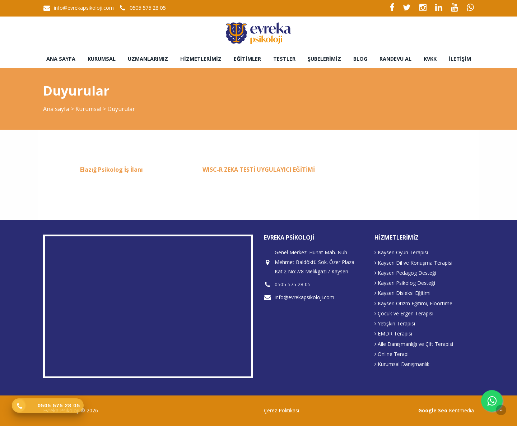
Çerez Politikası (281, 410)
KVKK (430, 58)
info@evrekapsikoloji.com (84, 7)
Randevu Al (395, 58)
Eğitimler (247, 58)
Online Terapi (391, 354)
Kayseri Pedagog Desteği (405, 272)
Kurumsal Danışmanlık (401, 364)
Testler (284, 58)
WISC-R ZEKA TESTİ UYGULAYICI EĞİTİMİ (258, 169)
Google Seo (432, 410)
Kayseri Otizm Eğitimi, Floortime (413, 303)
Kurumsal (102, 58)
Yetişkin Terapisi (394, 323)
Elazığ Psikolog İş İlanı (111, 169)
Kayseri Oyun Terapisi (401, 252)
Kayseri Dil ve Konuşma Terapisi (413, 262)
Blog (360, 58)
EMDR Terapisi (393, 333)
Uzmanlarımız (148, 58)
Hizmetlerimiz (201, 58)
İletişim (460, 58)
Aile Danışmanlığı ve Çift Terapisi (413, 344)
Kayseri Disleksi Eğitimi (402, 293)
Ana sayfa (60, 58)
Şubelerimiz (324, 58)
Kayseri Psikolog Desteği (404, 282)
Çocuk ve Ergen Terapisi (403, 313)
